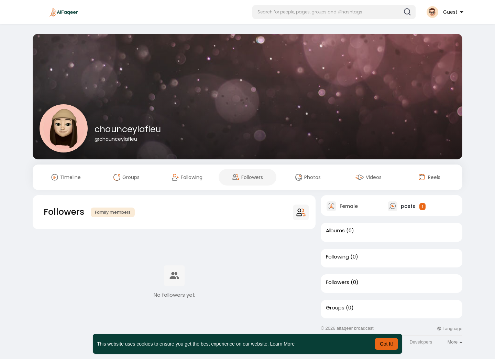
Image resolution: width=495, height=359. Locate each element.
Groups (335, 307)
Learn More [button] (282, 344)
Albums (335, 230)
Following (337, 257)
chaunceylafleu (128, 129)
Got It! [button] (386, 344)
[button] (334, 12)
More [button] (455, 342)
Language (449, 328)
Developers (420, 342)
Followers (337, 282)
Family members (113, 212)
